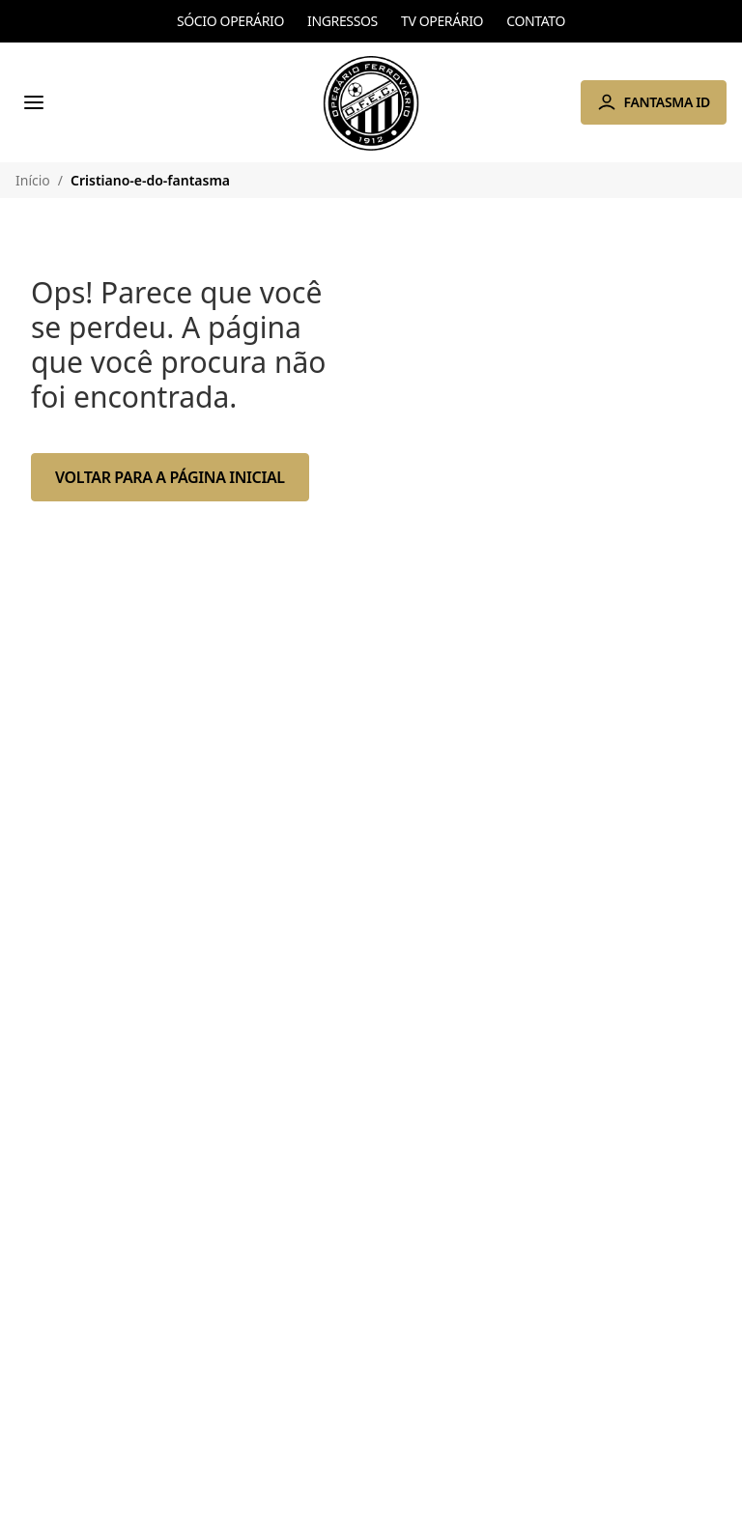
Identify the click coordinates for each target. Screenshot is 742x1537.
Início (32, 180)
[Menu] (33, 102)
